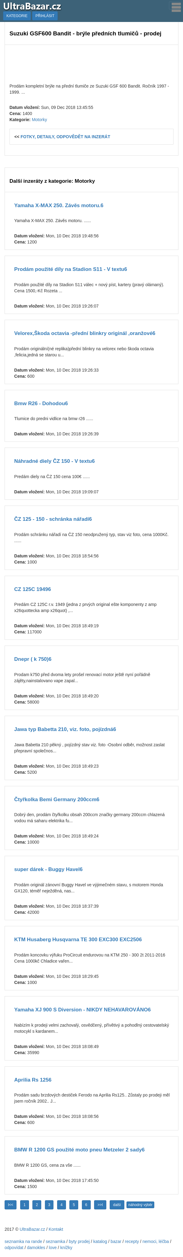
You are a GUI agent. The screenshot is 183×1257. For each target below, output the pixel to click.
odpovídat (14, 1247)
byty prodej (79, 1241)
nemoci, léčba (155, 1241)
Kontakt (56, 1229)
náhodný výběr (140, 1205)
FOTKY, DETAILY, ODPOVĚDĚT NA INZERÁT (65, 136)
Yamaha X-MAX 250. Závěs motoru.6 (59, 205)
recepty (132, 1241)
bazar (116, 1241)
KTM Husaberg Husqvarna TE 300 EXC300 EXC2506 (78, 939)
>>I (100, 1205)
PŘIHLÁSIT (44, 16)
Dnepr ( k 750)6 (33, 659)
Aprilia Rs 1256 (33, 1080)
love (53, 1247)
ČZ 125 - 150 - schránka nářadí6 (53, 519)
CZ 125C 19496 (32, 589)
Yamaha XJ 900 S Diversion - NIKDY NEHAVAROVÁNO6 (82, 1010)
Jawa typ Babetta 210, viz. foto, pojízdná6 (65, 729)
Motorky (39, 119)
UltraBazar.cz (32, 1229)
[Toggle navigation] (174, 5)
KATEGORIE (16, 16)
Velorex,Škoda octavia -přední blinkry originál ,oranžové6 (85, 333)
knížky (66, 1247)
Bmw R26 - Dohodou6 (41, 403)
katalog (100, 1241)
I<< (10, 1205)
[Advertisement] (91, 63)
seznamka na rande (23, 1241)
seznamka (55, 1241)
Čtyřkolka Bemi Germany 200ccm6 (57, 799)
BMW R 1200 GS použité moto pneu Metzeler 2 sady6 (79, 1150)
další (117, 1205)
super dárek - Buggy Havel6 (48, 869)
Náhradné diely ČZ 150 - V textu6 (54, 461)
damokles (36, 1247)
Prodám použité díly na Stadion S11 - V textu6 (70, 269)
